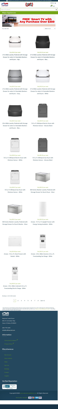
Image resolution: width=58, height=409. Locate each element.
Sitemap (6, 369)
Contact (6, 372)
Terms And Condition (10, 340)
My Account (7, 355)
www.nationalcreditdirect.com (28, 393)
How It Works (8, 358)
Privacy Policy (8, 344)
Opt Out (6, 365)
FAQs (5, 362)
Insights (6, 376)
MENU (52, 3)
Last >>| (42, 300)
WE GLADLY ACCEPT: (29, 397)
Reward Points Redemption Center (42, 308)
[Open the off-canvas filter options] (5, 28)
